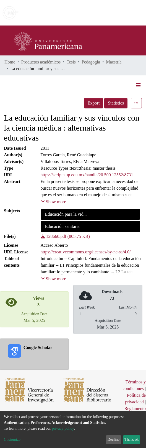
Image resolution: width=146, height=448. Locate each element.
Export (94, 103)
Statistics (116, 103)
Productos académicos (41, 62)
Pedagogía (91, 62)
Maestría (113, 62)
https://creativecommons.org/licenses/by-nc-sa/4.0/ (86, 252)
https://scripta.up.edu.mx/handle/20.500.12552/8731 (87, 174)
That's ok (131, 439)
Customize (12, 439)
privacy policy (63, 428)
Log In (121, 12)
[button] (109, 12)
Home (9, 62)
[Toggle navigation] (139, 85)
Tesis (71, 62)
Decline (114, 439)
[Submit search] (101, 12)
